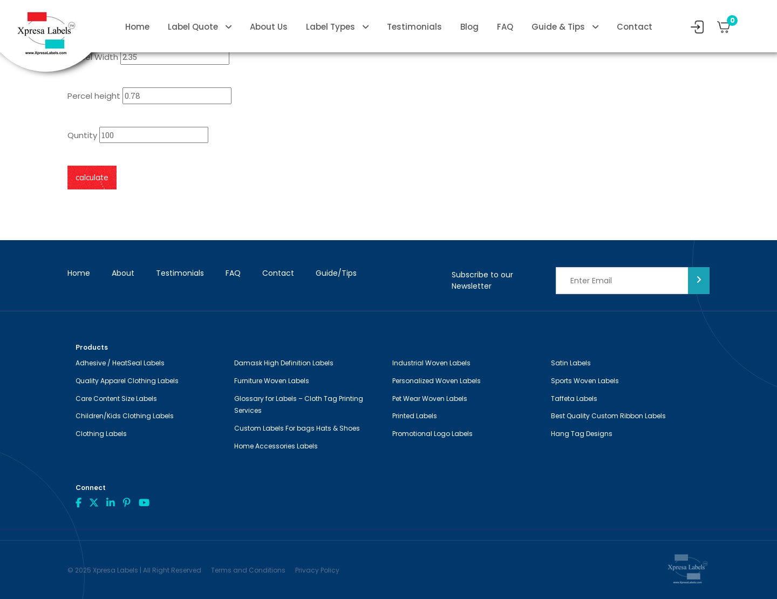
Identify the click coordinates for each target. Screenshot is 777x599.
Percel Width (92, 57)
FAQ (505, 26)
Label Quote (193, 26)
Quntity (82, 135)
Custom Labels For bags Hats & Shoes (297, 428)
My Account (697, 27)
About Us (269, 26)
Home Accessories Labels (276, 446)
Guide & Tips (558, 26)
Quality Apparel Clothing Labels (127, 380)
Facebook (78, 502)
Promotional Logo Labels (432, 433)
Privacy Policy (317, 570)
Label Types (330, 26)
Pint (127, 502)
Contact (634, 26)
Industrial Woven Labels (431, 362)
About (123, 273)
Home (137, 26)
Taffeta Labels (574, 398)
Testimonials (414, 26)
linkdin (110, 502)
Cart (728, 23)
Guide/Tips (336, 273)
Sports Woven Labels (585, 380)
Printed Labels (414, 415)
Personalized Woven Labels (436, 380)
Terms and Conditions (248, 570)
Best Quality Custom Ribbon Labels (608, 415)
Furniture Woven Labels (271, 380)
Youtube (144, 502)
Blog (469, 26)
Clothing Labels (101, 433)
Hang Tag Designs (581, 433)
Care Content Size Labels (116, 398)
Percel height (93, 95)
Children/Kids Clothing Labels (125, 415)
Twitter (94, 502)
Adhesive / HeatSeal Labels (120, 362)
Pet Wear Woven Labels (429, 398)
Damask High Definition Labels (283, 362)
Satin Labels (571, 362)
